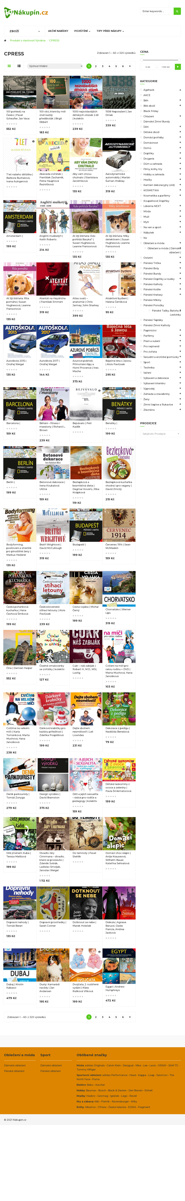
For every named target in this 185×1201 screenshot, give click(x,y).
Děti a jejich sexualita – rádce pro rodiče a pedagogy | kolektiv (85, 798)
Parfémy (148, 335)
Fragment (144, 1107)
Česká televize (117, 1107)
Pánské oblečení (14, 1071)
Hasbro (90, 1095)
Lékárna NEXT (152, 206)
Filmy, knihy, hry (152, 169)
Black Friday (150, 111)
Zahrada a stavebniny (156, 394)
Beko (90, 1084)
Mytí (146, 222)
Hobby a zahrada (153, 174)
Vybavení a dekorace (156, 378)
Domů (147, 148)
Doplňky (148, 153)
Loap (151, 1075)
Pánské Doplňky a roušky (159, 279)
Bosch (102, 1090)
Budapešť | (79, 544)
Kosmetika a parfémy (156, 195)
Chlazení (148, 116)
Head (132, 1075)
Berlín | (10, 482)
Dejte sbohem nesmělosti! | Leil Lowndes (83, 732)
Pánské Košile (152, 289)
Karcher (100, 1084)
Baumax (91, 1090)
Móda (147, 211)
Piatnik (105, 1101)
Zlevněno (149, 409)
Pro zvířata (150, 351)
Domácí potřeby (153, 137)
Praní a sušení (151, 341)
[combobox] (160, 433)
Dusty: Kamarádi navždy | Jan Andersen (49, 988)
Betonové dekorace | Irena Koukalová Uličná (52, 486)
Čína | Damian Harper (19, 668)
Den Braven (135, 1090)
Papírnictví (149, 330)
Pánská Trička (152, 263)
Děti (146, 126)
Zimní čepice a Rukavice (158, 404)
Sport (146, 362)
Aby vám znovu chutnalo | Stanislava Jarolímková (85, 177)
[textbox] (160, 433)
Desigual (128, 1065)
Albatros (90, 1107)
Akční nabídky (58, 31)
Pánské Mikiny (152, 300)
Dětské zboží (151, 132)
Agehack (148, 89)
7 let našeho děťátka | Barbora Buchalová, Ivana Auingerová (19, 178)
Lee (145, 1065)
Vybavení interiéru (154, 383)
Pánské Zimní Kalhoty (156, 325)
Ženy (146, 399)
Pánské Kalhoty (153, 284)
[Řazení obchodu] (55, 66)
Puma (96, 1079)
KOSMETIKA (151, 190)
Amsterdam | (14, 236)
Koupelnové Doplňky (156, 201)
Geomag (102, 1095)
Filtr (178, 67)
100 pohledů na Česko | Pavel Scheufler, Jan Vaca (17, 115)
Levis (152, 1065)
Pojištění (81, 31)
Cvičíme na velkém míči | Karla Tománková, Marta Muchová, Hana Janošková (18, 735)
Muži (146, 216)
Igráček (114, 1095)
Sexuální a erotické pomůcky (161, 357)
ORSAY (162, 1065)
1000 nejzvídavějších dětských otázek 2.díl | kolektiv (86, 115)
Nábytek (148, 232)
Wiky (134, 1101)
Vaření (147, 372)
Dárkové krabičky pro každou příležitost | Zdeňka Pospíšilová (52, 732)
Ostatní (148, 257)
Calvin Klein (114, 1065)
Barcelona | (13, 423)
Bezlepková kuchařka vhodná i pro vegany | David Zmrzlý (118, 486)
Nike (138, 1065)
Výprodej (148, 388)
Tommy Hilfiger (86, 1069)
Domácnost (150, 142)
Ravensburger (120, 1101)
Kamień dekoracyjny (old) (159, 185)
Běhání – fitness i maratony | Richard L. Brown (52, 427)
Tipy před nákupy (109, 31)
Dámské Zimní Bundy (156, 121)
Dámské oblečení (15, 1065)
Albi (96, 1101)
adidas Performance (114, 1075)
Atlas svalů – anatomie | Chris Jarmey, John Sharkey (86, 302)
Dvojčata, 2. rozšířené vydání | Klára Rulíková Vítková (86, 988)
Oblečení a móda (153, 243)
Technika (148, 367)
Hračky (147, 179)
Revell (133, 1095)
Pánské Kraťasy (153, 294)
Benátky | (111, 423)
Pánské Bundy (152, 273)
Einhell (148, 1090)
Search (177, 11)
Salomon (161, 1075)
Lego (124, 1095)
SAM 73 (173, 1065)
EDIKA (132, 1107)
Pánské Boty (151, 268)
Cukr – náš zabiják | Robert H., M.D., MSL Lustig (85, 669)
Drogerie (148, 158)
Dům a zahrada (152, 163)
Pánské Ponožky (153, 305)
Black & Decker (117, 1090)
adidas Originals (95, 1065)
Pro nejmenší (151, 346)
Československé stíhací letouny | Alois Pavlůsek (52, 610)
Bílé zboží (149, 105)
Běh (145, 100)
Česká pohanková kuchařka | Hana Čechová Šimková (17, 610)
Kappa (142, 1075)
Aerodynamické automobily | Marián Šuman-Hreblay (117, 177)
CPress (102, 1107)
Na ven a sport (152, 227)
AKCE (146, 95)
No (145, 238)
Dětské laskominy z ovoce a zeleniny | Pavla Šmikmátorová (118, 788)
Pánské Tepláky (153, 320)
